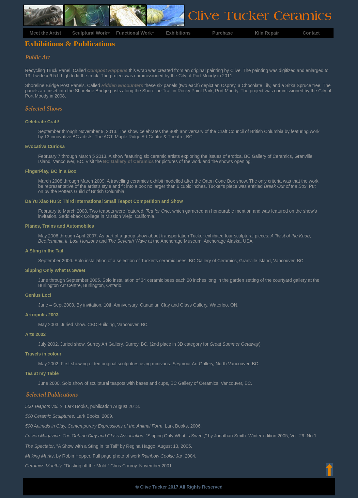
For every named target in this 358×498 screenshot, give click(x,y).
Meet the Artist (45, 33)
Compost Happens (107, 70)
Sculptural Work (89, 33)
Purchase (222, 33)
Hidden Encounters (122, 85)
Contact (311, 33)
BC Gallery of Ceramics (128, 161)
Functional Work (134, 33)
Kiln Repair (267, 33)
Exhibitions (178, 33)
